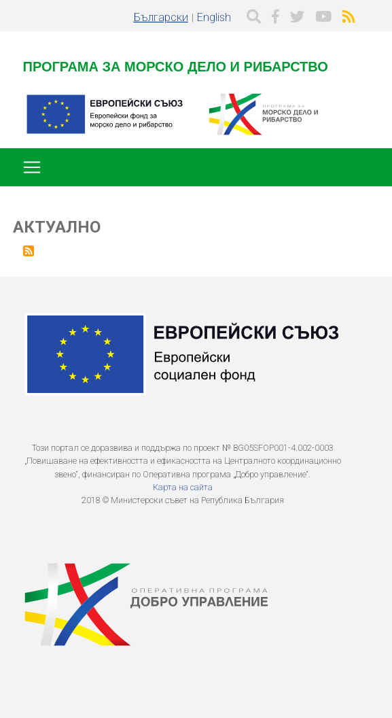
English (214, 17)
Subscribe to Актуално (28, 250)
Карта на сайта (183, 487)
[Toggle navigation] (32, 167)
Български (161, 17)
